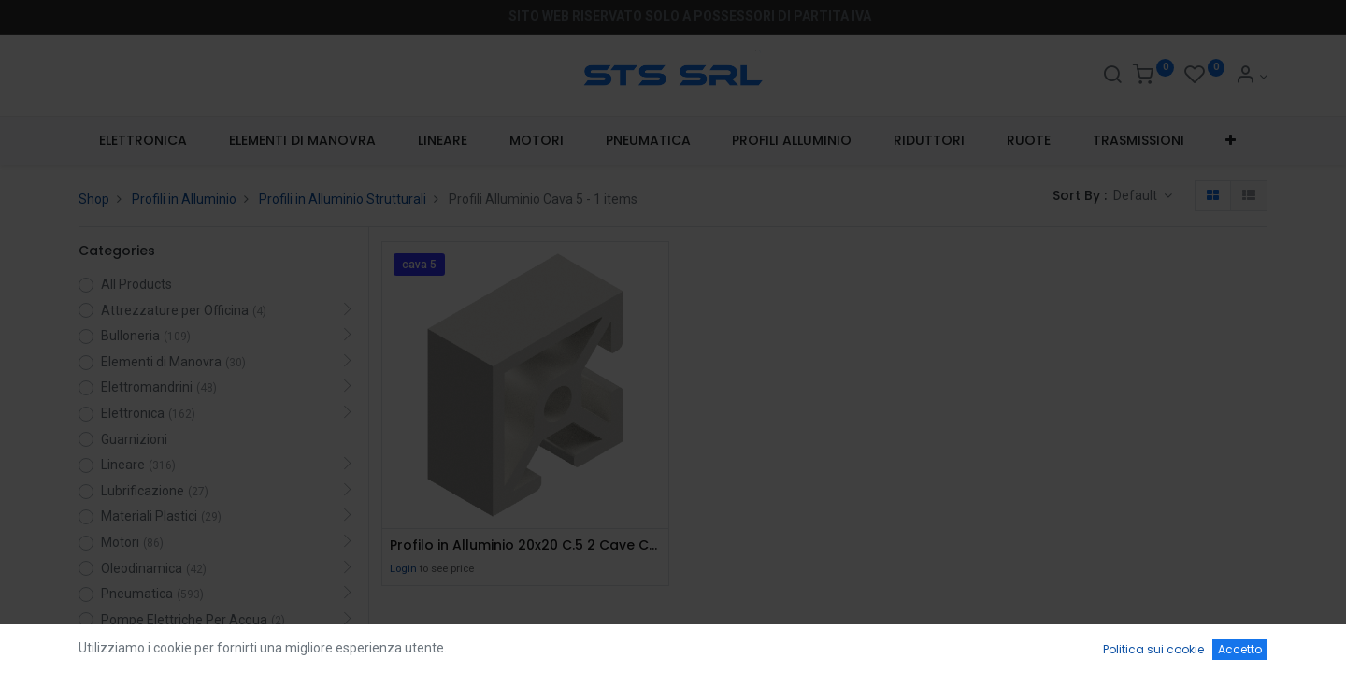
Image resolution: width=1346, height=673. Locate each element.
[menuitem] (143, 141)
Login (403, 569)
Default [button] (1136, 195)
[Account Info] (1251, 76)
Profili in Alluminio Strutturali (342, 199)
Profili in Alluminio (184, 199)
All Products (136, 284)
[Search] (1112, 76)
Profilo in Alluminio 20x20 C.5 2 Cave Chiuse (525, 545)
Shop (94, 199)
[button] (1231, 141)
